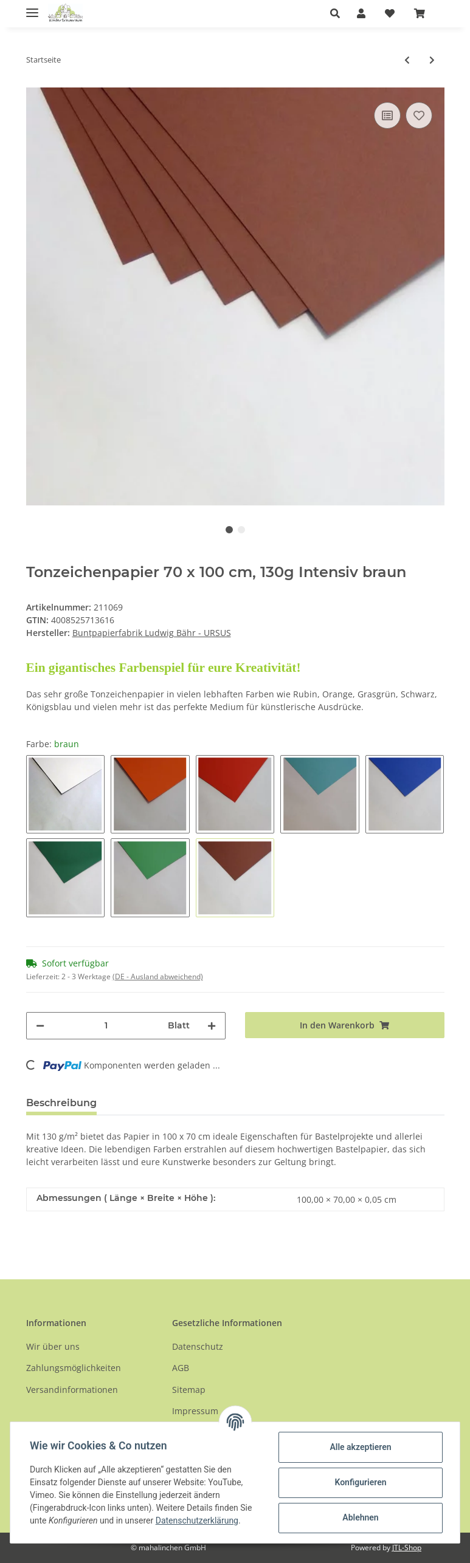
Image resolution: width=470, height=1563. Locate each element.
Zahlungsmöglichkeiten (73, 1367)
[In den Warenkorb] (344, 1025)
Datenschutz (197, 1346)
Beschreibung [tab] (61, 1103)
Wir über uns (53, 1346)
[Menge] (106, 1026)
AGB (180, 1367)
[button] (338, 13)
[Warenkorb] (424, 13)
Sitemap (189, 1389)
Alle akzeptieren (360, 1447)
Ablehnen (360, 1517)
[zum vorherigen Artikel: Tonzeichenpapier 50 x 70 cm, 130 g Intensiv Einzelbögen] (407, 60)
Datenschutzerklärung (197, 1520)
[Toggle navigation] (32, 7)
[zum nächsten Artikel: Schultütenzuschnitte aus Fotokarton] (432, 60)
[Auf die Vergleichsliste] (387, 115)
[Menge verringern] (40, 1026)
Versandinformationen (72, 1389)
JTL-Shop (406, 1547)
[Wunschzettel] (389, 13)
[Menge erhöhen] (211, 1026)
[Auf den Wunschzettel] (419, 115)
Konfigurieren (360, 1482)
